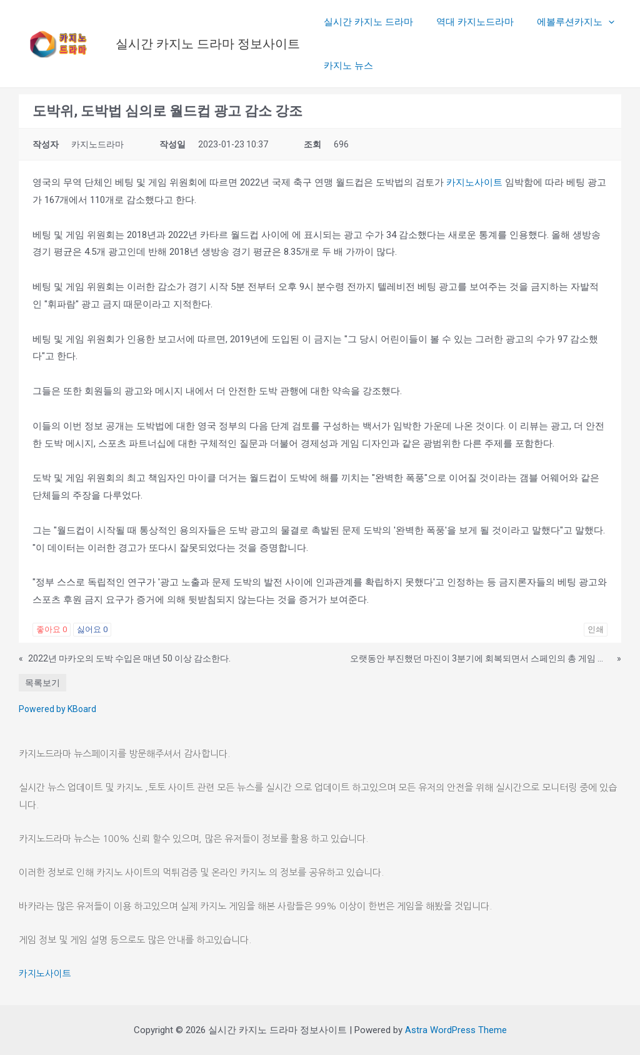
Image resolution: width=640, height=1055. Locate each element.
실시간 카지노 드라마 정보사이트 (208, 43)
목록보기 (42, 683)
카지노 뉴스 (346, 65)
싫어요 (92, 629)
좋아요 (51, 629)
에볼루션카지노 (565, 22)
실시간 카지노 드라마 (366, 21)
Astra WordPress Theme (456, 1030)
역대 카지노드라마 (469, 21)
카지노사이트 (474, 182)
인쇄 (596, 629)
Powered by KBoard (57, 709)
